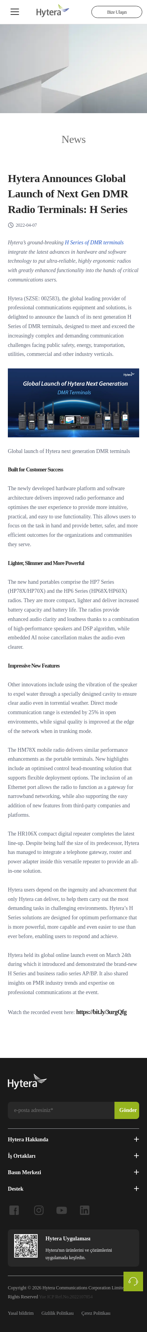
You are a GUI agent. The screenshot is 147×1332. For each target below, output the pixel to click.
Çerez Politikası (96, 1312)
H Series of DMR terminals (94, 242)
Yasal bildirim (21, 1312)
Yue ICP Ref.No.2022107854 (66, 1296)
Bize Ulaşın (117, 12)
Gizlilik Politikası (58, 1312)
